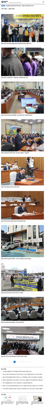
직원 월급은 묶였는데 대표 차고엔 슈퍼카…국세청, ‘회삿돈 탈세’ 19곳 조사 (17, 5)
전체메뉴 (43, 2)
